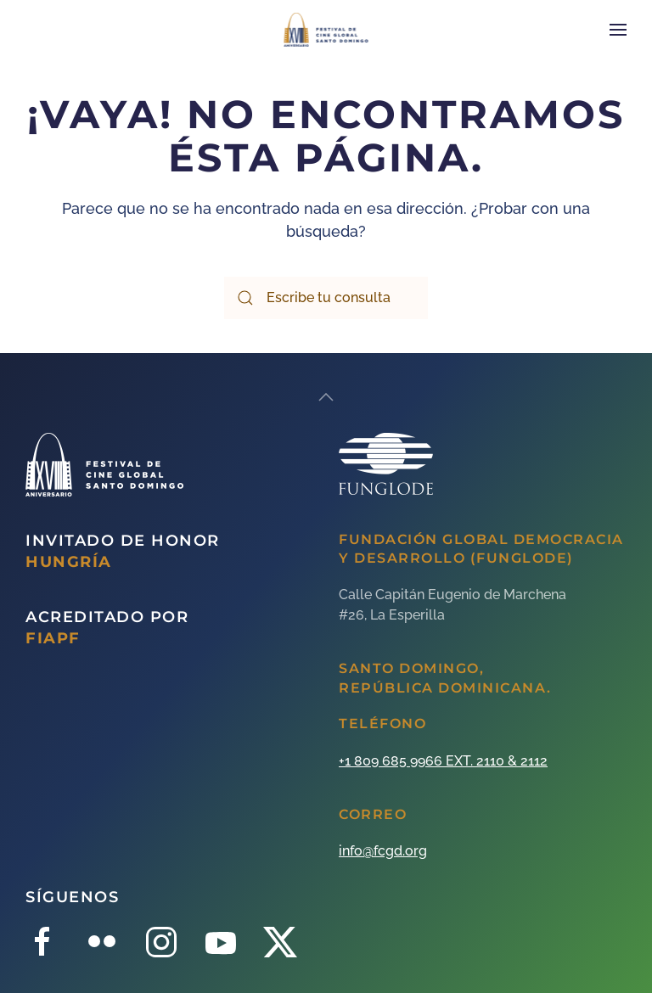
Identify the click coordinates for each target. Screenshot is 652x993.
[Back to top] (326, 397)
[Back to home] (326, 30)
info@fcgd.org (383, 851)
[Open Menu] (618, 29)
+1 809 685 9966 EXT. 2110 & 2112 (443, 761)
